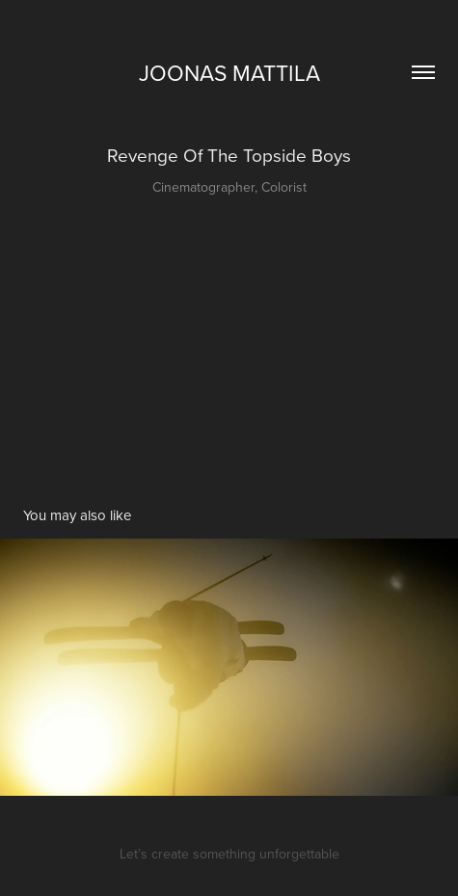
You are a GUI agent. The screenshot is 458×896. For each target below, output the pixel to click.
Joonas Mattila (229, 72)
